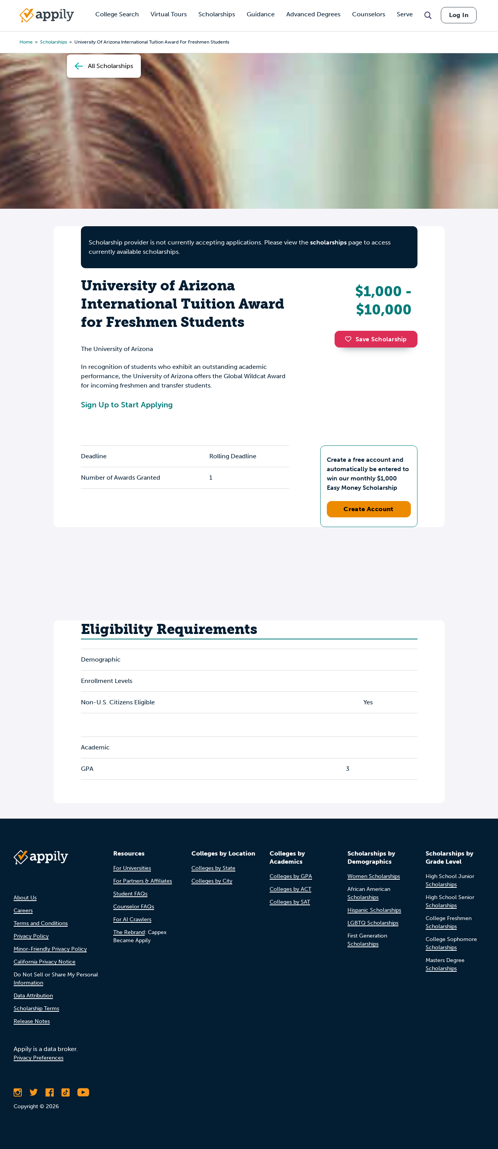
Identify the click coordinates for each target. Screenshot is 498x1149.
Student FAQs (130, 894)
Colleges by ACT (290, 889)
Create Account (369, 509)
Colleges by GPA (291, 876)
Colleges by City (211, 881)
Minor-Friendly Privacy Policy (50, 949)
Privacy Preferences (38, 1058)
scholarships (328, 242)
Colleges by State (213, 868)
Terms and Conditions (41, 923)
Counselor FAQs (133, 906)
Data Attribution (33, 995)
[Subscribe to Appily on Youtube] (83, 1092)
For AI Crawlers (132, 919)
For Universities (132, 868)
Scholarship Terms (36, 1008)
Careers (23, 910)
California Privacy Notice (44, 962)
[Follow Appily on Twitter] (34, 1092)
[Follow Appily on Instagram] (18, 1092)
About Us (25, 897)
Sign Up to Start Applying (127, 404)
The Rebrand (129, 932)
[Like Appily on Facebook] (50, 1092)
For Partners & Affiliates (142, 881)
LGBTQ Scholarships (372, 923)
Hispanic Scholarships (374, 910)
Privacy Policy (31, 936)
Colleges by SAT (290, 902)
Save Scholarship (376, 339)
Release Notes (32, 1021)
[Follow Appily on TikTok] (65, 1092)
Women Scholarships (373, 876)
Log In (458, 15)
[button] (350, 339)
